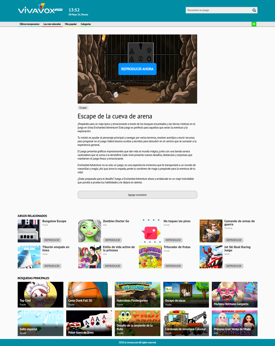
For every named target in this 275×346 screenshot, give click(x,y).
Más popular (71, 24)
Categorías (86, 24)
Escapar (83, 107)
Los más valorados (52, 24)
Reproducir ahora (137, 68)
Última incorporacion (29, 24)
